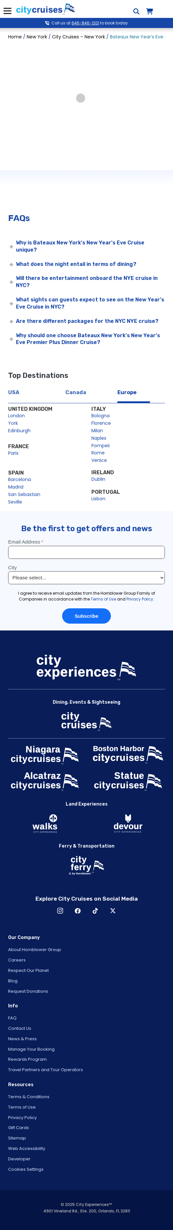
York (13, 423)
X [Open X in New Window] (113, 911)
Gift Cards (18, 1128)
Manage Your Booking (31, 1049)
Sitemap (17, 1138)
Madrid (15, 487)
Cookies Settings (26, 1169)
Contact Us (19, 1028)
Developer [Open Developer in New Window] (19, 1159)
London (16, 415)
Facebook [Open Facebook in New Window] (78, 911)
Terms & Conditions (28, 1097)
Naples (98, 438)
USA (13, 392)
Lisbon (98, 498)
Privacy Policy (22, 1117)
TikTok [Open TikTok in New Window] (95, 911)
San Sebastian (24, 494)
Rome (98, 452)
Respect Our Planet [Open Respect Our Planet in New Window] (28, 970)
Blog (13, 981)
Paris (13, 453)
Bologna (100, 415)
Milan (97, 430)
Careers (17, 960)
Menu (7, 11)
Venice (99, 460)
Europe (127, 392)
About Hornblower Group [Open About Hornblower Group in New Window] (34, 950)
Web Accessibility (26, 1148)
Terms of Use (22, 1107)
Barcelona (19, 479)
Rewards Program (27, 1059)
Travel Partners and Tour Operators (45, 1070)
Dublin (98, 479)
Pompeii (100, 445)
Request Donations (28, 991)
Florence (101, 423)
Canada (75, 392)
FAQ (12, 1018)
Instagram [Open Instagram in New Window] (60, 911)
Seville (15, 502)
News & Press (22, 1039)
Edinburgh (19, 430)
